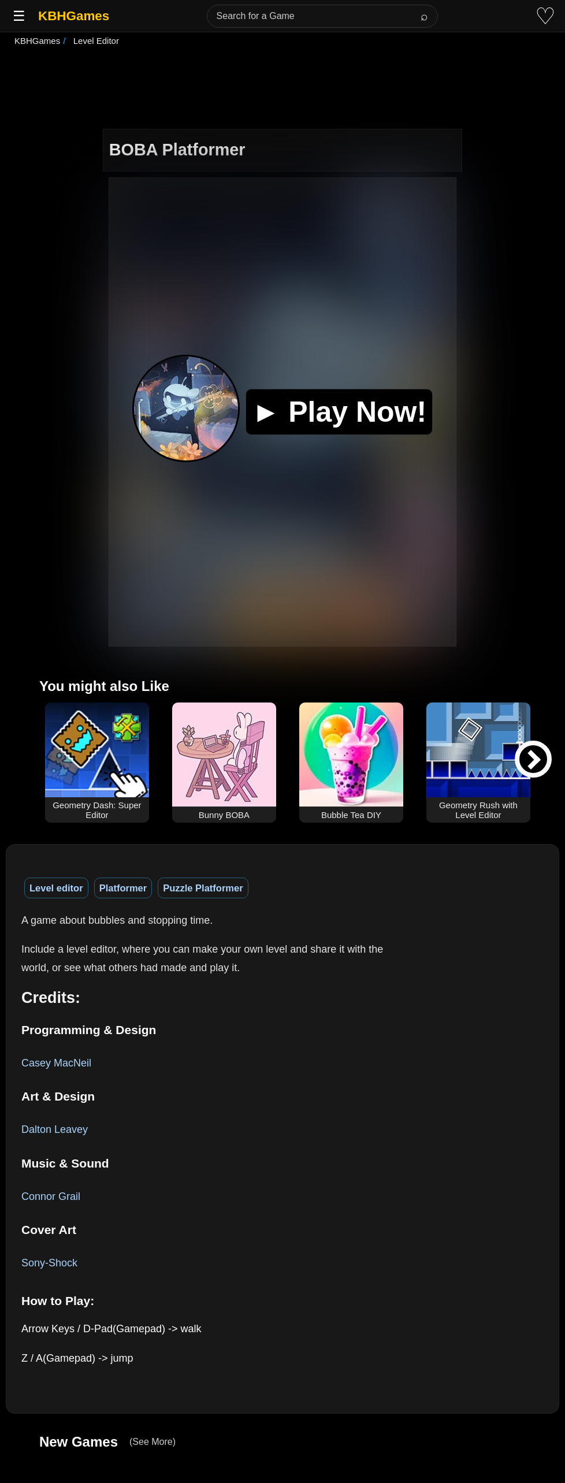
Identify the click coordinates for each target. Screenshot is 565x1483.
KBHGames (73, 16)
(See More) (152, 1442)
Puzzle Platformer (203, 888)
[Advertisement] (282, 89)
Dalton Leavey (54, 1129)
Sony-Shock (49, 1263)
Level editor (56, 888)
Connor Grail (50, 1196)
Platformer (123, 888)
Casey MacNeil (56, 1063)
